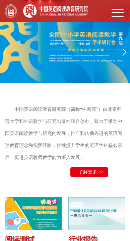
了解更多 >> (91, 171)
